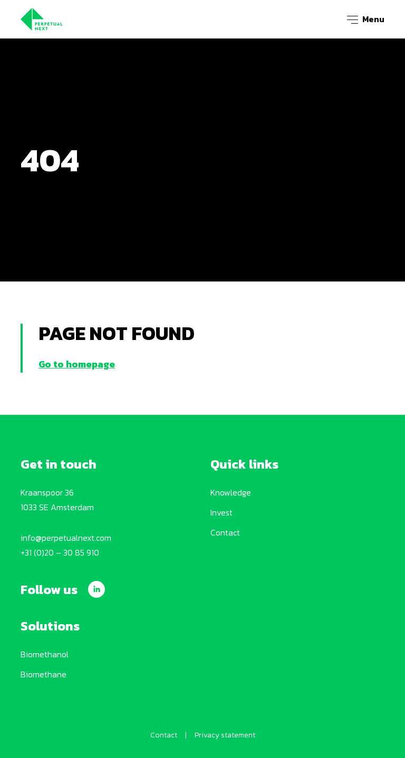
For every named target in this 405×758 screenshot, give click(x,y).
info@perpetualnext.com (66, 537)
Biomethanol (45, 654)
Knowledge (230, 492)
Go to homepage (76, 364)
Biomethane (43, 674)
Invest (221, 512)
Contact (225, 532)
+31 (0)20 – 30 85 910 (60, 552)
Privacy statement (225, 735)
